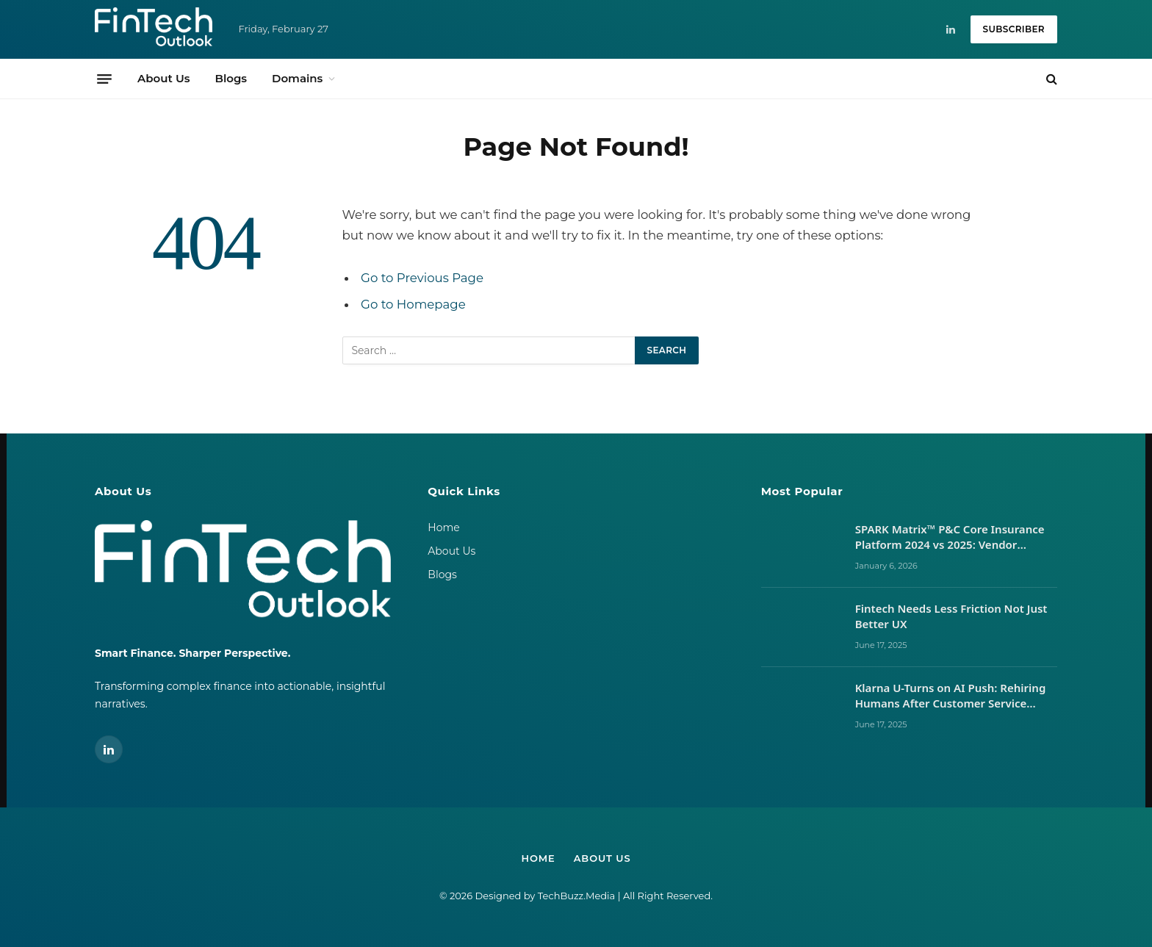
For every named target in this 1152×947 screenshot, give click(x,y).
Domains (297, 78)
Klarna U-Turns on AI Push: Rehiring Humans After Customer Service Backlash (950, 696)
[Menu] (104, 78)
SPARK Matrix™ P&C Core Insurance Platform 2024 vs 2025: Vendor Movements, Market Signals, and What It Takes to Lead (950, 537)
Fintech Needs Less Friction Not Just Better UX (951, 616)
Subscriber (1014, 29)
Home (443, 527)
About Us (163, 78)
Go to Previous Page (422, 277)
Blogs (231, 78)
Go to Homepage (413, 304)
